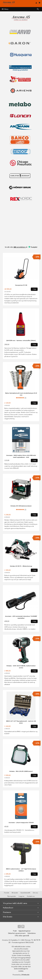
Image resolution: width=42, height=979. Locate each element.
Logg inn (21, 896)
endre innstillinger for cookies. (21, 970)
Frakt (15, 931)
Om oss (35, 893)
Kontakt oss (31, 896)
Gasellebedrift (25, 893)
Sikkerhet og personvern (17, 933)
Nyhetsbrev (32, 933)
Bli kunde (15, 893)
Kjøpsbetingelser (25, 931)
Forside (6, 893)
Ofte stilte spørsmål (22, 936)
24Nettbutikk (25, 975)
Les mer (25, 967)
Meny (4, 9)
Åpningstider (11, 896)
